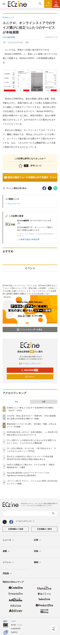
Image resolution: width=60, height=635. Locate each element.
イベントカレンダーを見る (29, 329)
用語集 (7, 573)
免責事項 (14, 632)
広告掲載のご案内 (44, 529)
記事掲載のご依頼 (15, 529)
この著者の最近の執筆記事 (28, 239)
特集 (37, 551)
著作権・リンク (16, 625)
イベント (8, 562)
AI (4, 42)
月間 (43, 402)
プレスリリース (13, 204)
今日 (16, 402)
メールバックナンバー (30, 363)
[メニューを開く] (4, 4)
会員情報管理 (15, 628)
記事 (37, 540)
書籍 (37, 562)
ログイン (29, 376)
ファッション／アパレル (15, 42)
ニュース (8, 540)
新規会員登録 (29, 370)
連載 (6, 551)
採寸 (27, 42)
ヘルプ (13, 621)
